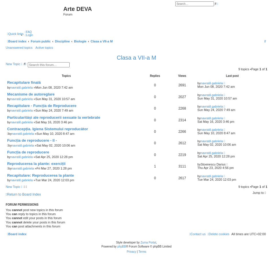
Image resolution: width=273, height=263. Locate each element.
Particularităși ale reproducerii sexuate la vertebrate (53, 117)
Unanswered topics (19, 47)
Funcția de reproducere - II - (32, 140)
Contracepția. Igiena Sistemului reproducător (47, 129)
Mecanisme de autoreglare (31, 94)
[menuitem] (28, 32)
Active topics (44, 47)
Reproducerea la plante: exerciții (36, 163)
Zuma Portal (148, 242)
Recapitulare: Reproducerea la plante (40, 175)
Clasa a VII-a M (136, 57)
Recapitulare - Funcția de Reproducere (41, 106)
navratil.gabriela (22, 87)
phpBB (121, 246)
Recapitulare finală (24, 82)
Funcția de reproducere (28, 152)
